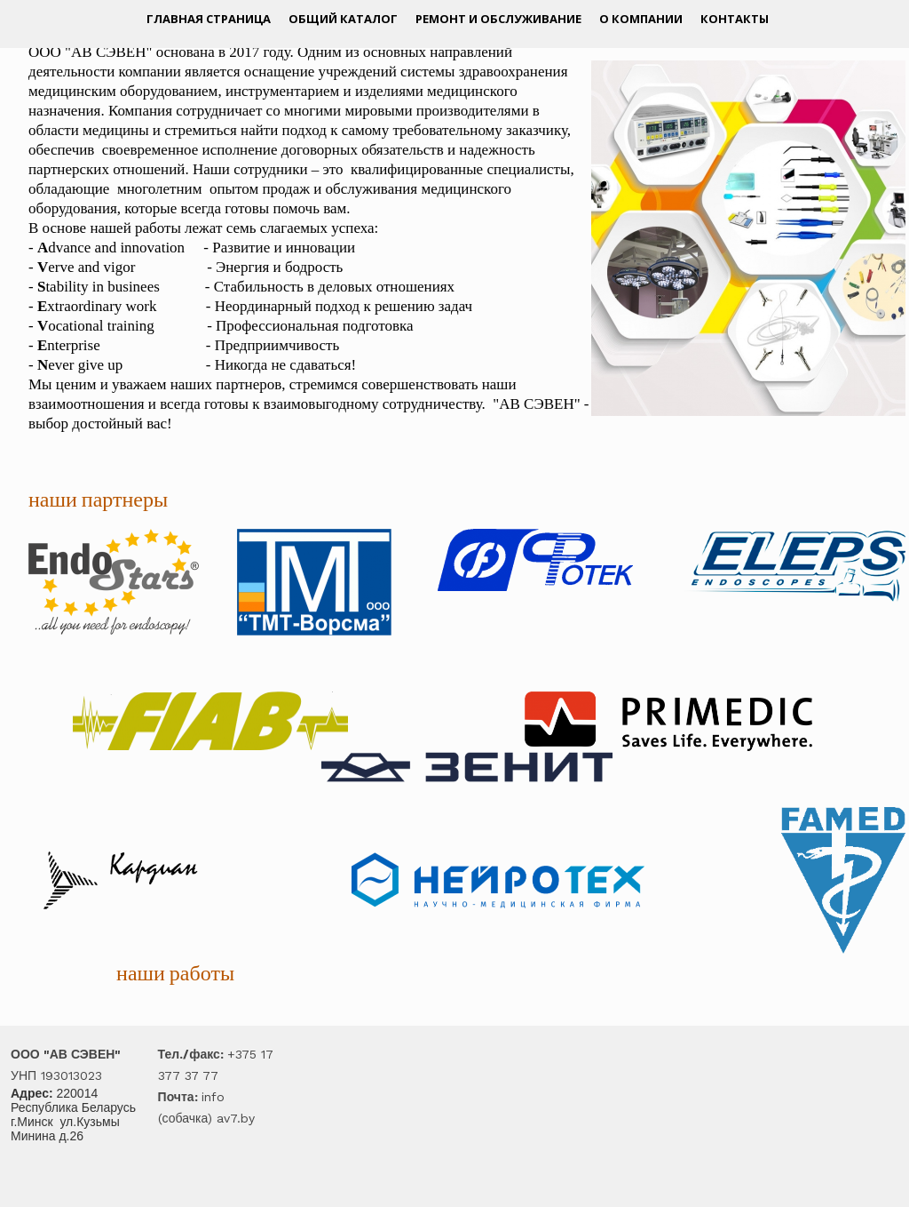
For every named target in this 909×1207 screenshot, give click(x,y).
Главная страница (208, 19)
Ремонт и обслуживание (498, 19)
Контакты (734, 19)
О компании (641, 19)
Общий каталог (343, 19)
